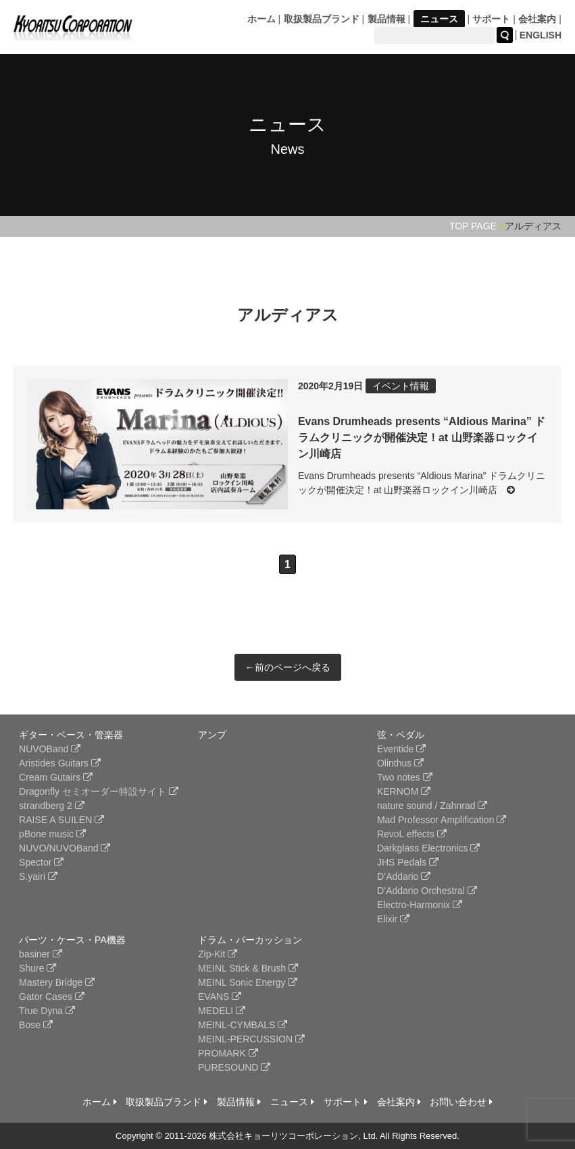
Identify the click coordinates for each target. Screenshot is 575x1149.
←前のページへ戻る (287, 667)
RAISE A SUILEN (61, 819)
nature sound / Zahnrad (432, 805)
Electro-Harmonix (419, 904)
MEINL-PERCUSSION (251, 1039)
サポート (491, 18)
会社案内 (537, 18)
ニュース (439, 18)
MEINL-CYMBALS (242, 1024)
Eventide (401, 749)
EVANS (219, 996)
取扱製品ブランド (321, 18)
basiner (40, 954)
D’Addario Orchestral (427, 890)
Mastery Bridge (57, 982)
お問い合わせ (461, 1101)
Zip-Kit (217, 954)
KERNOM (403, 791)
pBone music (52, 834)
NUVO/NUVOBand (64, 848)
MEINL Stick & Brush (248, 968)
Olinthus (400, 763)
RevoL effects (412, 834)
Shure (37, 968)
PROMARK (228, 1053)
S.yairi (38, 876)
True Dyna (47, 1010)
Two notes (404, 777)
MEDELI (221, 1010)
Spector (41, 862)
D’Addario (403, 876)
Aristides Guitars (60, 763)
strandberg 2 (51, 805)
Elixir (393, 919)
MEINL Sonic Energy (247, 982)
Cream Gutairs (56, 777)
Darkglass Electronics (428, 848)
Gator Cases (51, 996)
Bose (36, 1024)
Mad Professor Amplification (441, 819)
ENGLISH (540, 35)
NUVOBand (49, 749)
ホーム (261, 18)
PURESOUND (234, 1067)
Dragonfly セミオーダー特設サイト (98, 791)
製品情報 (386, 18)
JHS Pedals (408, 862)
